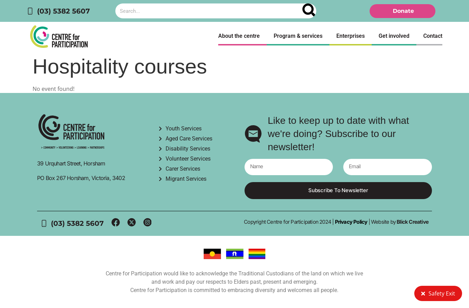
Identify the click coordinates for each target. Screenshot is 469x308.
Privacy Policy (350, 222)
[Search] (309, 10)
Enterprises (350, 36)
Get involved (394, 36)
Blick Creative (412, 222)
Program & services (298, 36)
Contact (432, 36)
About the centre (239, 36)
